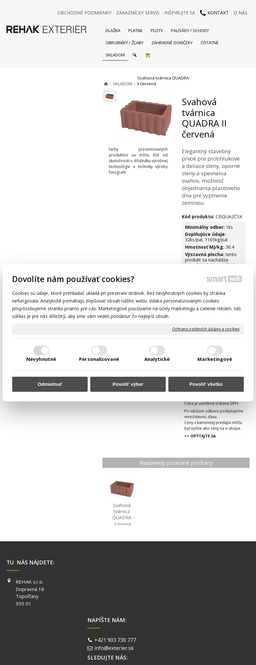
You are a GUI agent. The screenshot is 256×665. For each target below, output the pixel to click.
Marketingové (214, 359)
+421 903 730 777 (116, 582)
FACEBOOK (193, 581)
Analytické (157, 359)
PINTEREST (194, 609)
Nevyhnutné (41, 359)
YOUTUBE (192, 600)
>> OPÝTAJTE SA (200, 436)
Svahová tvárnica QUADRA (122, 514)
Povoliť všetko (206, 384)
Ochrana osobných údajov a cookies (205, 329)
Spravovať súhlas (226, 632)
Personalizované (99, 359)
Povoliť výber (128, 384)
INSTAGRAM (194, 591)
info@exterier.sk (115, 590)
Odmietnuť (50, 384)
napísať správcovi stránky (111, 632)
